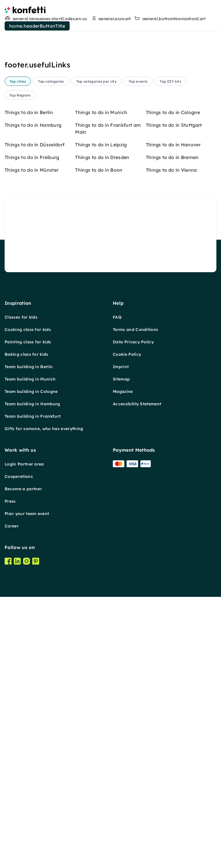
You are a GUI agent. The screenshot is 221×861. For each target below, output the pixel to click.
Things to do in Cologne (173, 457)
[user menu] (110, 19)
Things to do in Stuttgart (174, 469)
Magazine (123, 736)
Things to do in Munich (101, 457)
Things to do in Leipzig (101, 489)
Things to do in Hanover (173, 489)
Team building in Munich (30, 723)
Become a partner (23, 833)
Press (10, 845)
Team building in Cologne (31, 736)
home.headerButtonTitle (37, 26)
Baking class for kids (26, 698)
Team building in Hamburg (32, 748)
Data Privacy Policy (133, 686)
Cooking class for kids (28, 674)
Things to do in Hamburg (33, 469)
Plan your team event (27, 858)
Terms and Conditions (135, 674)
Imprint (121, 711)
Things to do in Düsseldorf (34, 489)
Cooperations (19, 821)
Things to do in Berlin (29, 457)
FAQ (117, 661)
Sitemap (121, 723)
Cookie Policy (127, 698)
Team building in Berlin (29, 711)
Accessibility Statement (137, 748)
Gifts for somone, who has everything (44, 773)
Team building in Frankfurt (32, 760)
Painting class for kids (28, 686)
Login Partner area (24, 808)
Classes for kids (21, 661)
